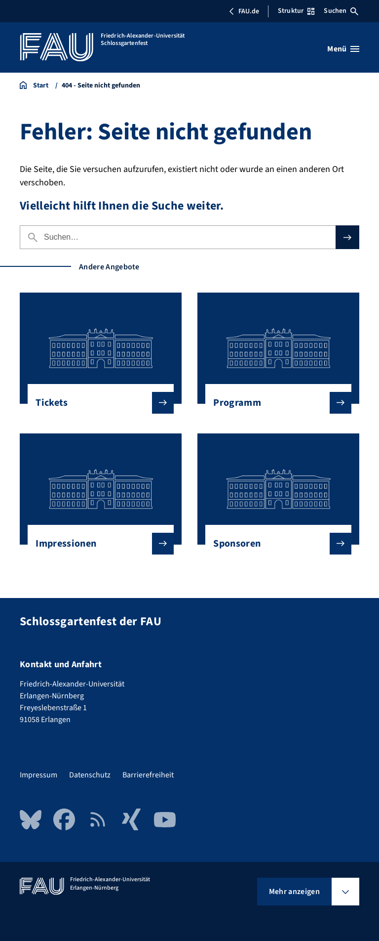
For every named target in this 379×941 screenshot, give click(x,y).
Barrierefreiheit (148, 775)
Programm (274, 403)
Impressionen (96, 544)
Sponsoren (274, 544)
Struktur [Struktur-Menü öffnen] (296, 11)
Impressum (38, 775)
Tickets (96, 403)
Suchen (341, 11)
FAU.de (243, 11)
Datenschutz (90, 775)
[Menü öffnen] (343, 49)
